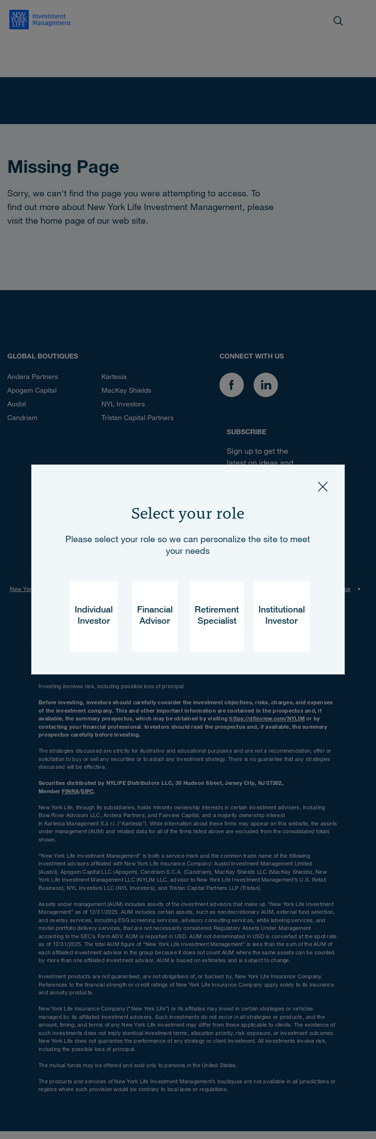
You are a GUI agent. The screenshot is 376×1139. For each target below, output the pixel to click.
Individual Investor (94, 616)
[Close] (323, 486)
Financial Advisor (155, 616)
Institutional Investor (281, 616)
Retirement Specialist (217, 616)
